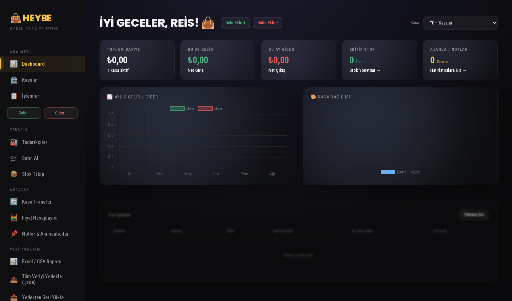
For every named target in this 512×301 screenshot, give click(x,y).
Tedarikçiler (28, 142)
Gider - (61, 113)
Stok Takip (27, 174)
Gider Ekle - (267, 22)
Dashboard (27, 64)
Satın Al (24, 158)
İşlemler (24, 96)
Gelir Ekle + (235, 22)
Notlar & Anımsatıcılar (39, 233)
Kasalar (24, 80)
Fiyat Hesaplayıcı (34, 217)
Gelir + (24, 113)
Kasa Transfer (31, 201)
